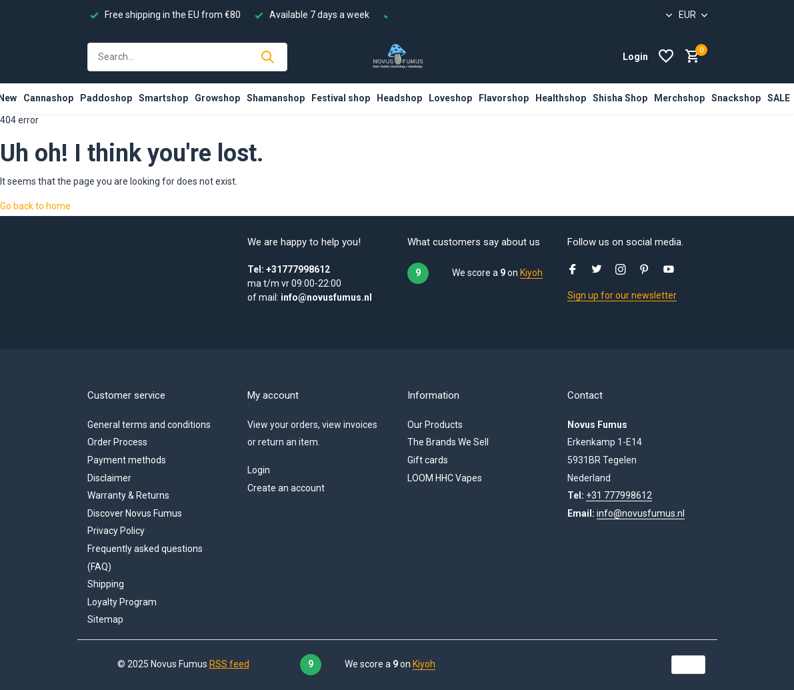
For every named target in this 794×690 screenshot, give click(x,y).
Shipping (105, 584)
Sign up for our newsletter (622, 295)
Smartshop (163, 98)
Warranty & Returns (128, 495)
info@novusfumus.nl (641, 513)
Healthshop (560, 98)
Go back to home (35, 206)
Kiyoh (531, 272)
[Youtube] (668, 271)
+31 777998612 (619, 495)
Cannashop (48, 98)
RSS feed (229, 664)
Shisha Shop (620, 98)
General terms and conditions (149, 424)
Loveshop (450, 98)
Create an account (286, 488)
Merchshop (679, 98)
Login (258, 470)
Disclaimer (109, 478)
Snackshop (736, 98)
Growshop (217, 98)
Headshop (399, 98)
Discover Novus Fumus (134, 513)
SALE (778, 98)
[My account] (635, 56)
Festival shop (340, 98)
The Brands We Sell (448, 442)
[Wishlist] (666, 57)
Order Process (117, 442)
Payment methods (126, 460)
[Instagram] (620, 271)
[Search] (187, 57)
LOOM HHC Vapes (444, 478)
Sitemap (105, 619)
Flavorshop (504, 98)
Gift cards (427, 460)
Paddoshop (106, 98)
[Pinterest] (644, 271)
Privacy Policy (116, 530)
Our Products (435, 424)
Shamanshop (276, 98)
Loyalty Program (122, 602)
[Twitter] (596, 271)
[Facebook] (572, 271)
